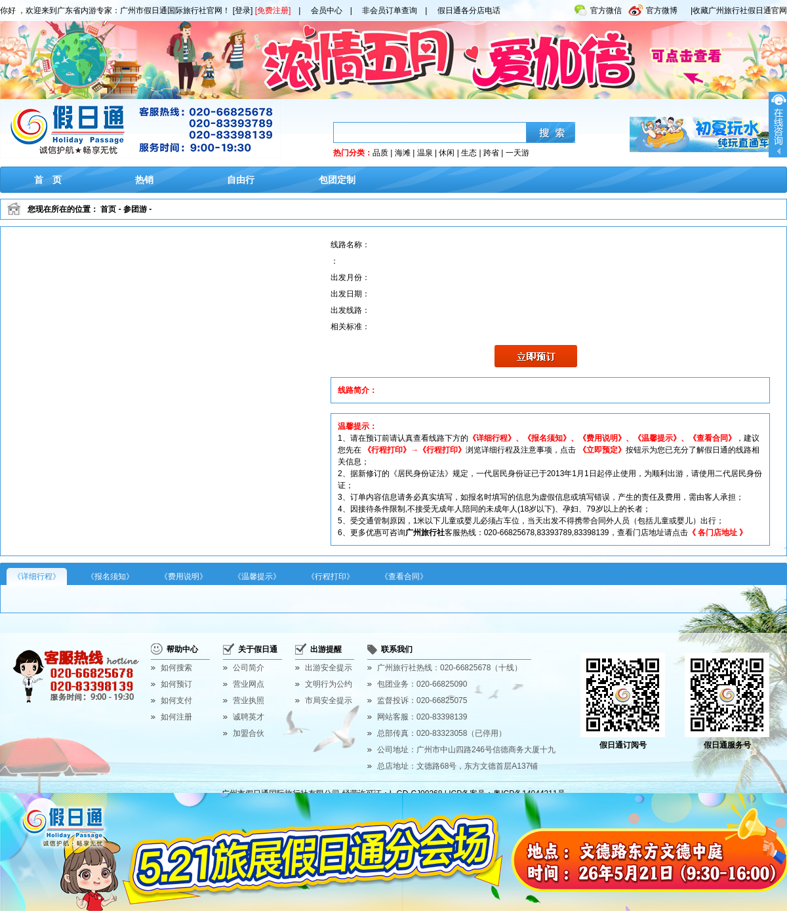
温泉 (425, 152)
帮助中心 (182, 649)
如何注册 (176, 716)
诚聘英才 (248, 716)
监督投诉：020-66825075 (422, 700)
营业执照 (248, 700)
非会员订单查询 (389, 10)
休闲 (446, 152)
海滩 (403, 152)
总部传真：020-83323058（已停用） (441, 733)
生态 (469, 152)
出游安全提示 (328, 667)
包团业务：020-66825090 (422, 684)
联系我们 (397, 649)
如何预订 (176, 684)
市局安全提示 (328, 700)
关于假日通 (257, 649)
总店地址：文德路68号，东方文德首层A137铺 (457, 766)
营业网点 (248, 684)
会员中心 (326, 10)
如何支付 (176, 700)
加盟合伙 (248, 733)
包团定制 (337, 179)
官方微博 (652, 8)
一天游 (517, 152)
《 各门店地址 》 (718, 532)
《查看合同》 (404, 576)
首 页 (48, 179)
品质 (380, 152)
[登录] (243, 10)
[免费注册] (273, 10)
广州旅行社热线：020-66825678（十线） (449, 667)
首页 (108, 209)
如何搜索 (176, 667)
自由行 (240, 179)
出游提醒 (326, 649)
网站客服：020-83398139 (422, 716)
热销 (144, 179)
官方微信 (598, 8)
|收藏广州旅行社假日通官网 (739, 10)
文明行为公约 (328, 684)
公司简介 (248, 667)
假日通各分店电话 (468, 10)
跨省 (491, 152)
